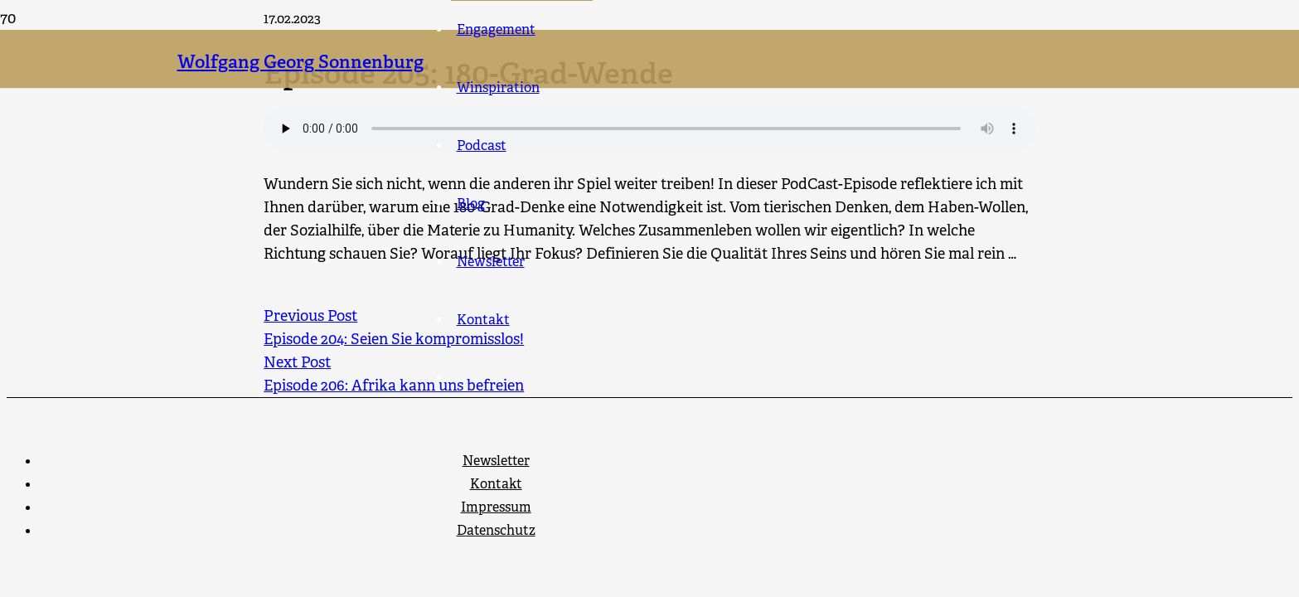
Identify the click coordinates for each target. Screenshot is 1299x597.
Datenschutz (496, 530)
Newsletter (496, 460)
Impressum (496, 507)
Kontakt (496, 484)
